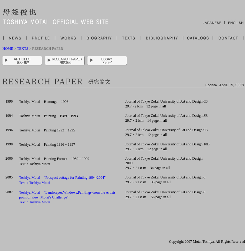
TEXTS (22, 48)
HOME (8, 48)
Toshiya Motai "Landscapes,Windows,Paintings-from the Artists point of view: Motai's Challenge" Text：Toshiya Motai (67, 197)
